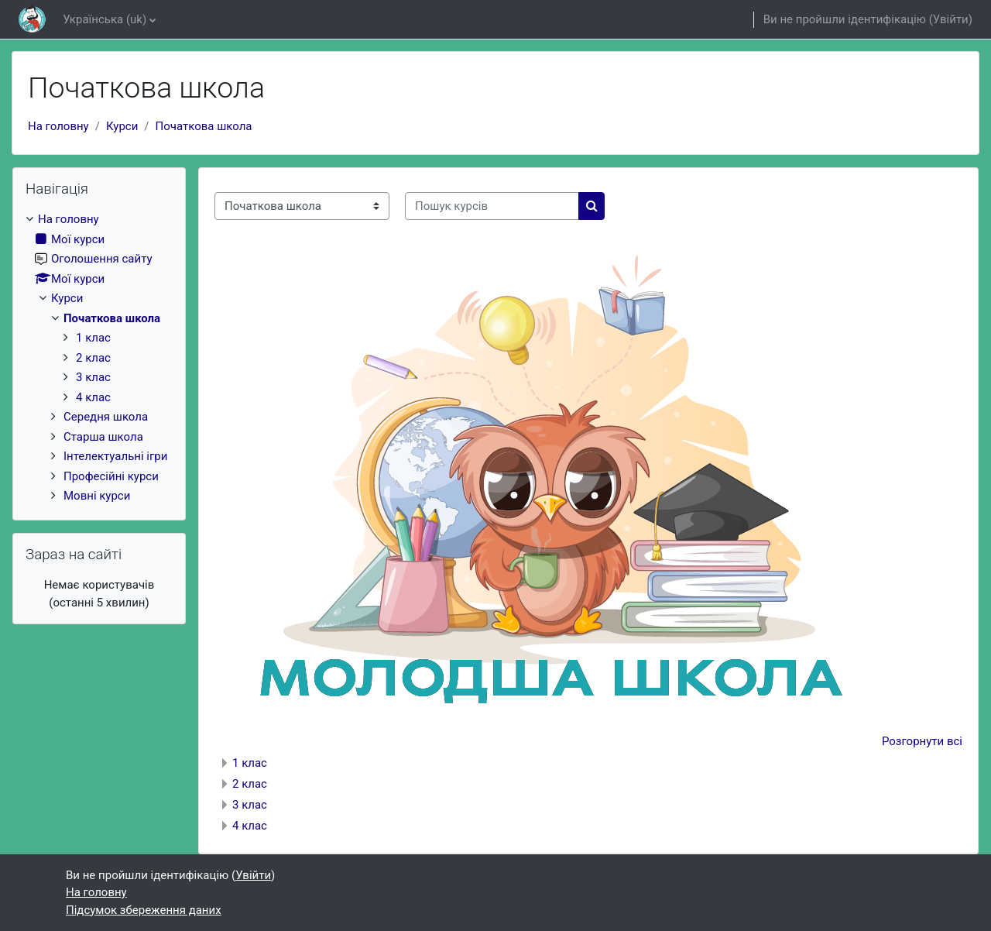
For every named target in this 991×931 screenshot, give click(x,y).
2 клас (249, 784)
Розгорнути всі (922, 741)
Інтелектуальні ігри (115, 456)
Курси (122, 126)
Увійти (951, 19)
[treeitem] (99, 358)
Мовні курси (96, 496)
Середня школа (105, 417)
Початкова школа (204, 126)
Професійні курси (111, 476)
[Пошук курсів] (492, 206)
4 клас (249, 826)
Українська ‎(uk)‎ (104, 19)
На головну (58, 126)
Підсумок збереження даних (143, 910)
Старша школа (103, 437)
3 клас (249, 805)
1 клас (249, 763)
